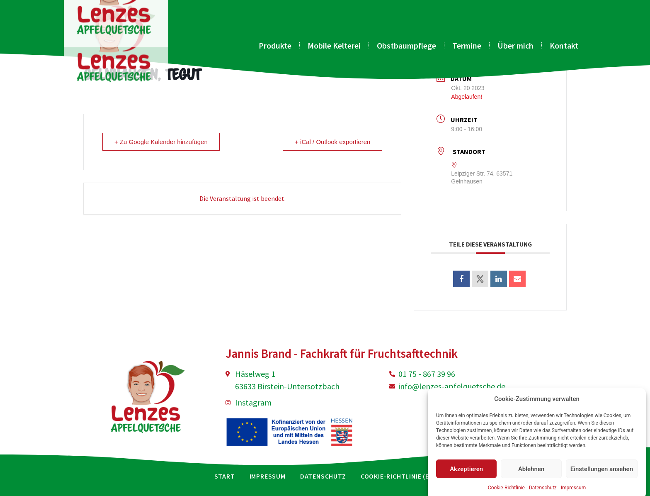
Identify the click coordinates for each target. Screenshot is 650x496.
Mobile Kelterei (334, 46)
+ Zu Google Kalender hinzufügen (161, 141)
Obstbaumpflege (406, 46)
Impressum (268, 476)
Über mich (515, 46)
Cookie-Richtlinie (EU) (398, 476)
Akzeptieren (466, 479)
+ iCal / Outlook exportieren (332, 141)
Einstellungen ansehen (601, 479)
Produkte (275, 46)
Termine (466, 46)
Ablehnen (531, 479)
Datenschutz (323, 476)
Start (224, 476)
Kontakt (564, 46)
